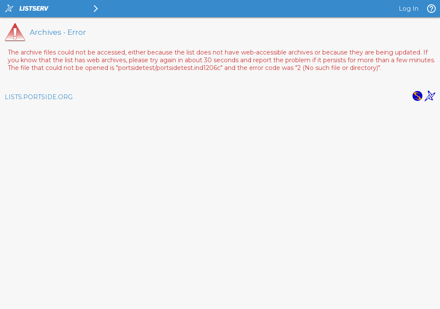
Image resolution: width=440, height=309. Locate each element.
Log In (409, 8)
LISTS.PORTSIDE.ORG (39, 97)
